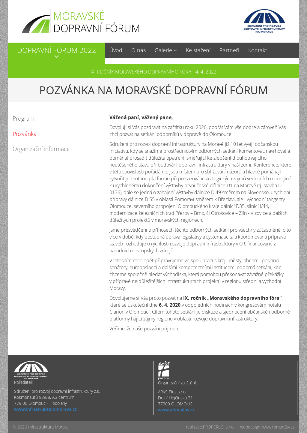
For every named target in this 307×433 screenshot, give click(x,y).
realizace (194, 427)
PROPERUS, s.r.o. (218, 427)
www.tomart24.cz (278, 427)
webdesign (250, 427)
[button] (56, 53)
